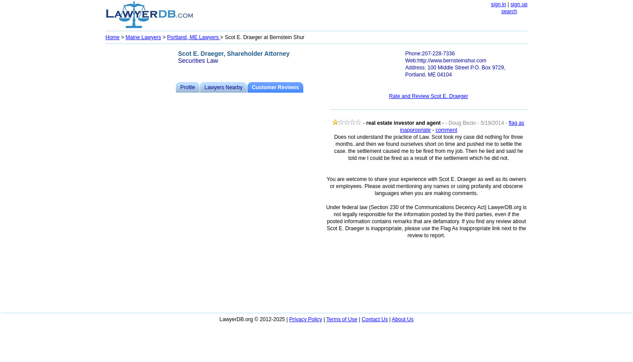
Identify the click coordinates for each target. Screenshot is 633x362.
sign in (498, 4)
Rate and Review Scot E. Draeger (428, 96)
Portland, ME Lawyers (193, 37)
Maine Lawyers (143, 37)
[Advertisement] (141, 178)
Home (113, 37)
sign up (519, 4)
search (509, 11)
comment (446, 130)
